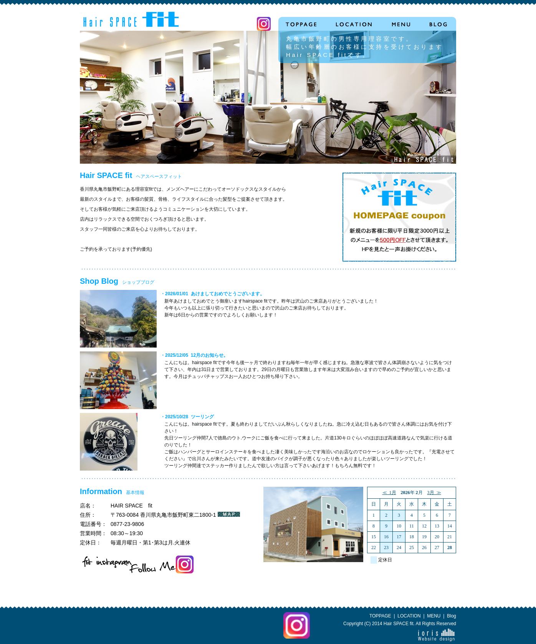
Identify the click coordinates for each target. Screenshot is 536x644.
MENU (433, 616)
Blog (451, 616)
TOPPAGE (380, 616)
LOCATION (408, 616)
